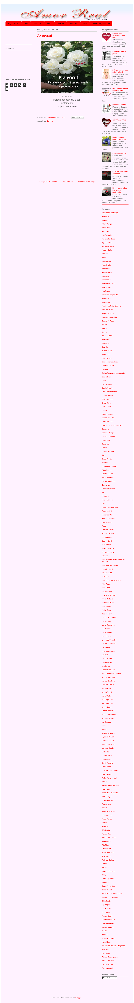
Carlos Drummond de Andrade (113, 373)
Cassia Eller (106, 377)
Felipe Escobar (107, 500)
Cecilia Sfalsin (107, 384)
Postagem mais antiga (86, 181)
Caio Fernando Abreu (110, 362)
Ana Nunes (106, 291)
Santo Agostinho (108, 879)
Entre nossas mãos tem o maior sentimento (119, 190)
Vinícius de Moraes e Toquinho (113, 946)
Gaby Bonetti (106, 537)
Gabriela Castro (108, 530)
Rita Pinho (106, 845)
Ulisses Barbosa (108, 927)
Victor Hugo (106, 942)
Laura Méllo (106, 621)
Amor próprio (106, 272)
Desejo (104, 448)
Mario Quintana (107, 700)
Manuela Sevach (108, 685)
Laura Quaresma (108, 625)
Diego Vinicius (107, 459)
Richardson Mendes (109, 838)
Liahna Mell (106, 647)
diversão (105, 463)
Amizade (61, 24)
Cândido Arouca (108, 366)
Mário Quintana (107, 703)
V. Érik (104, 931)
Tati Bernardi (106, 908)
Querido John (107, 815)
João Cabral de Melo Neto (111, 580)
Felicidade (73, 24)
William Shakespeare (110, 957)
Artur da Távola (107, 310)
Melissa (104, 729)
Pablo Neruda (107, 774)
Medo (104, 726)
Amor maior (106, 269)
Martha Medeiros (108, 711)
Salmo (104, 867)
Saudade (105, 882)
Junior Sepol (106, 610)
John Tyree (106, 588)
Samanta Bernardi (108, 871)
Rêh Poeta (106, 830)
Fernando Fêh (107, 511)
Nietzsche (105, 752)
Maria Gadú (106, 696)
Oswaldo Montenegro (110, 770)
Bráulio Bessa (107, 351)
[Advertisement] (67, 153)
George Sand (107, 541)
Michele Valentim (108, 733)
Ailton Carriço (107, 224)
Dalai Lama (106, 440)
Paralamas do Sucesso (110, 785)
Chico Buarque (107, 399)
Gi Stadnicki (106, 545)
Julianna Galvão (108, 603)
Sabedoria (105, 864)
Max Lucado (106, 722)
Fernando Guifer (108, 515)
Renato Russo (107, 834)
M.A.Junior (106, 666)
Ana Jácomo (106, 287)
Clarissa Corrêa (107, 422)
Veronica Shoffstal (108, 938)
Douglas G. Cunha (109, 466)
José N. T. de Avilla (109, 595)
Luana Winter (107, 659)
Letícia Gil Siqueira (109, 644)
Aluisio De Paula (108, 246)
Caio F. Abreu (107, 358)
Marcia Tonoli (107, 692)
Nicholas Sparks (108, 748)
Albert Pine (106, 228)
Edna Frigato (106, 470)
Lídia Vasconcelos (108, 651)
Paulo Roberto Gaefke (110, 793)
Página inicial (13, 24)
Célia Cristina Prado (109, 392)
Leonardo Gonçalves (109, 640)
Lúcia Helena (107, 662)
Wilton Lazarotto (108, 961)
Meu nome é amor (119, 105)
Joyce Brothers (107, 599)
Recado (105, 823)
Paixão (49, 24)
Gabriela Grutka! (108, 533)
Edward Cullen (107, 474)
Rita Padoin (106, 841)
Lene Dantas (106, 636)
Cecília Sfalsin (107, 388)
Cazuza (104, 381)
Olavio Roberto (107, 763)
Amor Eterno (106, 261)
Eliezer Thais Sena (109, 481)
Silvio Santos (106, 901)
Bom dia (105, 347)
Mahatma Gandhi (108, 677)
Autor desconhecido (109, 317)
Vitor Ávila (105, 949)
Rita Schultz (106, 849)
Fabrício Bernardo (108, 489)
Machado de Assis (109, 670)
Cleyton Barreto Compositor (112, 425)
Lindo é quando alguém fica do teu (119, 138)
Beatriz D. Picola (108, 321)
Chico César (106, 403)
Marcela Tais (106, 688)
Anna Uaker (106, 298)
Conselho (105, 429)
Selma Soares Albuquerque (112, 893)
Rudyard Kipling (108, 860)
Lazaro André (107, 632)
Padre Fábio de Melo (110, 778)
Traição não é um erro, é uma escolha (119, 120)
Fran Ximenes (107, 522)
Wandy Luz (106, 953)
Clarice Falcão (107, 414)
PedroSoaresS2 (108, 800)
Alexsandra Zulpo (108, 239)
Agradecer (106, 220)
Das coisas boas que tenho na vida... (120, 89)
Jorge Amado (107, 591)
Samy (104, 875)
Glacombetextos (108, 548)
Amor (26, 24)
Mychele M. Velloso (109, 737)
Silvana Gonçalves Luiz (110, 897)
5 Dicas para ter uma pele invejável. (120, 71)
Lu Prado (105, 655)
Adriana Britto (107, 216)
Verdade (105, 935)
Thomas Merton (108, 923)
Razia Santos (107, 819)
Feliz (103, 504)
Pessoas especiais (119, 153)
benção (104, 325)
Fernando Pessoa (108, 518)
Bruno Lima (106, 354)
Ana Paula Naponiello (110, 295)
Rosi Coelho (106, 856)
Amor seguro (106, 280)
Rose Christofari (108, 853)
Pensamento (106, 804)
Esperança (106, 485)
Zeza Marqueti (107, 968)
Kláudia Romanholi (109, 617)
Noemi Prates (107, 755)
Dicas (85, 24)
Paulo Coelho (107, 789)
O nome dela (106, 759)
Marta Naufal (106, 707)
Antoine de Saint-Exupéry (111, 306)
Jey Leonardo (107, 573)
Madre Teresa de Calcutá (111, 673)
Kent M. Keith (107, 614)
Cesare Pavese (107, 396)
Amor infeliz (106, 265)
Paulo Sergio (106, 797)
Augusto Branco (108, 313)
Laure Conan (106, 629)
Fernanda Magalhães (110, 507)
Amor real (37, 24)
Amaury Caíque (107, 250)
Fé (103, 492)
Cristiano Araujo (108, 433)
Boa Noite (105, 340)
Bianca (104, 332)
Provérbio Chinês (108, 811)
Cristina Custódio (108, 436)
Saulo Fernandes (108, 886)
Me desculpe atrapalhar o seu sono (118, 35)
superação (106, 905)
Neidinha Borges (108, 741)
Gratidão (105, 556)
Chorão (104, 410)
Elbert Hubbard (107, 478)
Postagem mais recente (48, 181)
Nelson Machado (108, 744)
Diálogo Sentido (108, 451)
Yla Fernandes (107, 964)
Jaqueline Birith (107, 569)
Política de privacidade (101, 24)
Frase (104, 526)
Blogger (78, 998)
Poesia (104, 808)
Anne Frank (106, 302)
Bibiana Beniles (107, 336)
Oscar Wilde (106, 767)
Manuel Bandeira (108, 681)
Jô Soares (105, 577)
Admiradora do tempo (110, 213)
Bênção (104, 328)
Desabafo (105, 444)
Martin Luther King (109, 715)
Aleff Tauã (105, 231)
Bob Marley (106, 343)
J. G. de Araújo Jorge (110, 565)
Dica (103, 455)
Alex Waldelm (107, 235)
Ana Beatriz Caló (108, 284)
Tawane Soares (107, 916)
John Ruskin (106, 584)
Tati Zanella (106, 912)
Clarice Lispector (108, 418)
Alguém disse (107, 243)
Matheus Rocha (108, 718)
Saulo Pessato (107, 890)
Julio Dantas (106, 606)
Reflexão (105, 826)
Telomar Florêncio (108, 920)
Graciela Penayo (108, 552)
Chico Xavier (106, 407)
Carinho (50, 121)
